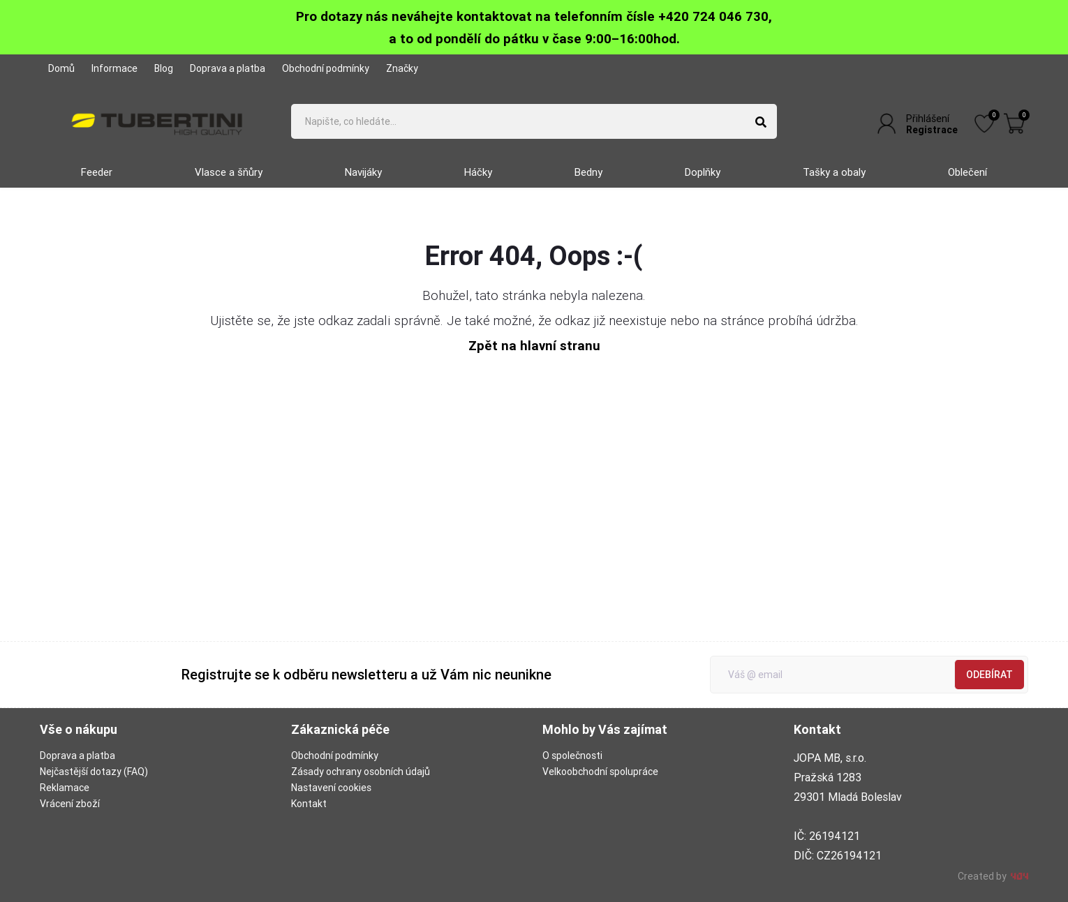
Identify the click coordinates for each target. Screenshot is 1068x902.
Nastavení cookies (331, 787)
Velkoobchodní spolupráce (600, 771)
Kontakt (309, 803)
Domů (61, 68)
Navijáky (363, 172)
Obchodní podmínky (325, 68)
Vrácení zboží (70, 803)
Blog (163, 68)
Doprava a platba (227, 68)
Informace (114, 68)
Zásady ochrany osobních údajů (360, 771)
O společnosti (572, 755)
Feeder (96, 172)
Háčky (478, 172)
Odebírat (989, 674)
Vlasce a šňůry (228, 172)
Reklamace (64, 787)
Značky (402, 68)
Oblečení (967, 172)
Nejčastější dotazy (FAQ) (94, 771)
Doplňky (702, 172)
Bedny (588, 172)
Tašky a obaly (834, 172)
